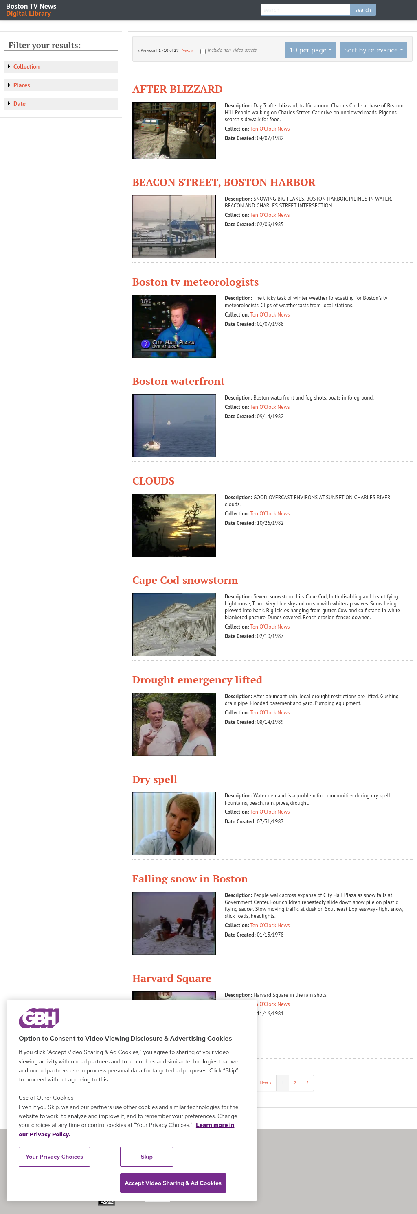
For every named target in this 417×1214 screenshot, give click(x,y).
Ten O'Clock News (270, 128)
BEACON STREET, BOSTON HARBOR (224, 182)
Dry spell (154, 779)
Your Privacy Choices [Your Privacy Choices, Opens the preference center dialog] (54, 1156)
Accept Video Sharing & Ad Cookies (173, 1183)
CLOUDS (153, 480)
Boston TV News (31, 9)
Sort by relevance (371, 50)
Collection (26, 66)
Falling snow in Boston (190, 878)
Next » (187, 50)
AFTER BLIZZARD (177, 89)
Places (21, 85)
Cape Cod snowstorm (185, 580)
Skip (147, 1156)
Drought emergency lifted (197, 679)
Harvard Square (171, 978)
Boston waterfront (178, 381)
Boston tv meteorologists (195, 281)
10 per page (308, 50)
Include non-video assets (232, 50)
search (363, 9)
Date (19, 103)
